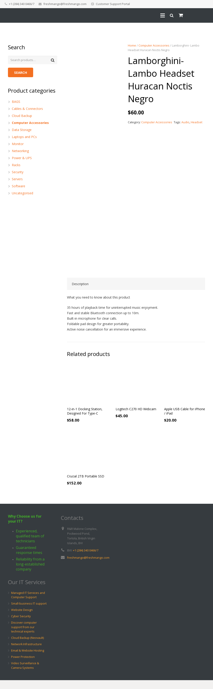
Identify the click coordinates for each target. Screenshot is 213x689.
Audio (185, 122)
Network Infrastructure (26, 653)
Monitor (18, 144)
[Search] (171, 21)
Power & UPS (22, 158)
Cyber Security (21, 625)
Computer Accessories (154, 45)
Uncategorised (22, 193)
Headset (196, 122)
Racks (16, 165)
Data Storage (22, 130)
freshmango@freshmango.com (65, 4)
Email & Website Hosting (27, 659)
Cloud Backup (22, 116)
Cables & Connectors (27, 109)
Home (132, 45)
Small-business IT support (29, 612)
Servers (17, 179)
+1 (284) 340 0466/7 (85, 559)
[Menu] (162, 21)
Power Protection (23, 666)
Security (17, 172)
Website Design (22, 619)
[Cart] (181, 21)
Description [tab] (80, 292)
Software (18, 186)
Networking (20, 151)
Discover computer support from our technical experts (24, 636)
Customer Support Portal (113, 4)
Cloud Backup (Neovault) (27, 647)
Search (20, 73)
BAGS (16, 102)
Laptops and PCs (24, 137)
